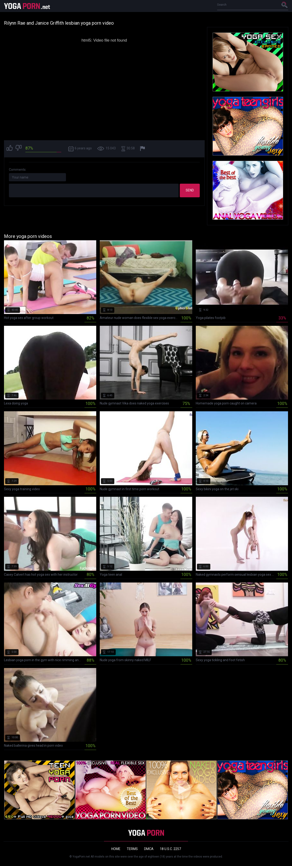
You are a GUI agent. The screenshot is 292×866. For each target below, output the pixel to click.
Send (190, 190)
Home (115, 849)
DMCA (149, 849)
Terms (132, 849)
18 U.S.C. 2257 (170, 849)
